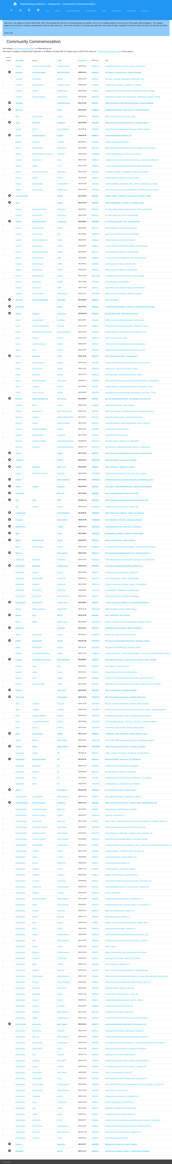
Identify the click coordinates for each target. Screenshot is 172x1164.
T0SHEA (60, 964)
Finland (18, 320)
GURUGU (60, 703)
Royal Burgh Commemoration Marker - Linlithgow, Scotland (126, 839)
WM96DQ (95, 166)
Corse (34, 350)
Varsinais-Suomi (38, 320)
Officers (131, 11)
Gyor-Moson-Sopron (39, 473)
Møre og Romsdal (38, 609)
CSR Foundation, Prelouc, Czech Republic (120, 264)
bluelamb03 (61, 148)
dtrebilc (59, 405)
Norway (18, 609)
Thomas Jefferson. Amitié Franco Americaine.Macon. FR (125, 332)
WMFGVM (95, 172)
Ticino (34, 778)
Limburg (35, 572)
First (57, 11)
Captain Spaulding (63, 982)
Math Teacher (62, 1072)
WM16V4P (95, 584)
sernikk (59, 634)
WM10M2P (96, 827)
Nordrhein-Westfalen (39, 429)
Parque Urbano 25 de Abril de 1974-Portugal (121, 672)
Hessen (35, 423)
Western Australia (38, 97)
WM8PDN (95, 1084)
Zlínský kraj (36, 287)
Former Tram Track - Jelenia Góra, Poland (120, 634)
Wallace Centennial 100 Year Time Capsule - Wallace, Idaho (126, 922)
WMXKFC (95, 766)
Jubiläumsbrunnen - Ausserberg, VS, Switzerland (122, 784)
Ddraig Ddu (61, 821)
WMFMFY (95, 281)
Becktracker (61, 559)
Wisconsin (36, 1132)
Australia (18, 66)
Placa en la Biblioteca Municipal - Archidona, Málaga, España (127, 703)
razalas (59, 684)
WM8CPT (95, 596)
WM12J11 (95, 246)
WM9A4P (95, 869)
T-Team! (60, 506)
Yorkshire (35, 851)
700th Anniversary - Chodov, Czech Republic (121, 228)
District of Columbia (39, 899)
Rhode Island (37, 1078)
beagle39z (61, 1006)
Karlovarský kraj (38, 228)
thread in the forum (11, 28)
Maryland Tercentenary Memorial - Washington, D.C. (124, 899)
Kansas (35, 946)
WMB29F (95, 178)
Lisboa (34, 672)
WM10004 (95, 429)
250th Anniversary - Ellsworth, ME (117, 964)
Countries (91, 11)
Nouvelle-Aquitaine (39, 380)
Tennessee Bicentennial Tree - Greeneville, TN (121, 1096)
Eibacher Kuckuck (63, 423)
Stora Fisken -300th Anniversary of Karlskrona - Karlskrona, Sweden (129, 740)
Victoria (35, 91)
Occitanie (35, 386)
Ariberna (60, 678)
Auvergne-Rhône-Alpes (40, 326)
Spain (17, 703)
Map (104, 11)
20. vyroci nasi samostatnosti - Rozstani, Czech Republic (125, 258)
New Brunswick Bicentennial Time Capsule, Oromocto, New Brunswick (130, 148)
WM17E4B (95, 709)
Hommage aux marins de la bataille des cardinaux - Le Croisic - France (130, 392)
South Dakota (37, 1090)
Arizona (35, 863)
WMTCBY (95, 1078)
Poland (17, 634)
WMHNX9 (95, 184)
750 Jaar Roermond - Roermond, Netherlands (121, 572)
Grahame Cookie (63, 66)
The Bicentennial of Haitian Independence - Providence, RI (126, 1078)
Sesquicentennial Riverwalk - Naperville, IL (120, 928)
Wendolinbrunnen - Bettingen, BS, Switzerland (121, 766)
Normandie (36, 374)
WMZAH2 (95, 572)
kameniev (60, 1031)
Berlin (34, 405)
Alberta (34, 129)
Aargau (35, 753)
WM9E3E (95, 881)
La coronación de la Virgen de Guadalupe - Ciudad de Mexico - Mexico (130, 547)
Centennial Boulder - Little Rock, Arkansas (120, 869)
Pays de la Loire (38, 392)
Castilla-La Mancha (39, 715)
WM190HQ (96, 703)
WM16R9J (95, 678)
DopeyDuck (61, 863)
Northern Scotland (38, 815)
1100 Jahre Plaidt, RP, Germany (116, 435)
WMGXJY (95, 753)
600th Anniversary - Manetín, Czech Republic (121, 270)
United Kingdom (21, 796)
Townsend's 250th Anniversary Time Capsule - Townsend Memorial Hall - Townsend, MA (136, 976)
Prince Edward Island (40, 172)
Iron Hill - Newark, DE (113, 893)
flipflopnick (61, 809)
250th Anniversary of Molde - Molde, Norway (121, 609)
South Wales (36, 821)
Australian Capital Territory (41, 66)
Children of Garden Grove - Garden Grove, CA (121, 875)
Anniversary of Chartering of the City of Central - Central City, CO (128, 881)
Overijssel (35, 584)
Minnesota (36, 988)
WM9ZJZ (95, 1126)
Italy (16, 506)
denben (59, 79)
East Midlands (37, 796)
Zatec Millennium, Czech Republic (117, 281)
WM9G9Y (95, 982)
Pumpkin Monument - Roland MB (117, 142)
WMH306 (95, 264)
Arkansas (35, 869)
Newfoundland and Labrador (42, 154)
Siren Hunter (61, 988)
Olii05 (59, 258)
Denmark (18, 293)
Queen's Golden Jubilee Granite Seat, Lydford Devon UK (125, 827)
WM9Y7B (95, 1114)
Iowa (34, 940)
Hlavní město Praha (39, 209)
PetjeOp (60, 815)
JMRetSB (60, 326)
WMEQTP (95, 91)
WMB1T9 (95, 1108)
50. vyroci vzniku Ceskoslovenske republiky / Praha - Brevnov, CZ (128, 209)
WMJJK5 (95, 423)
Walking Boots (62, 293)
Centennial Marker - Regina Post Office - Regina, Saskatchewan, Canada (131, 184)
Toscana (35, 506)
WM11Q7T (95, 338)
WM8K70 (95, 1000)
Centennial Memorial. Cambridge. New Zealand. (122, 596)
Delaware (35, 893)
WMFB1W (95, 1006)
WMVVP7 (95, 435)
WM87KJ (95, 887)
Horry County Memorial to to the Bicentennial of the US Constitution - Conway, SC (134, 1084)
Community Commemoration (24, 48)
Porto (34, 678)
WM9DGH (95, 988)
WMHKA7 (95, 1048)
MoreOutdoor (62, 827)
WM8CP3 (95, 875)
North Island (36, 596)
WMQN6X (95, 344)
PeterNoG (60, 142)
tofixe (59, 666)
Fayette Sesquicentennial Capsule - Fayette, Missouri (124, 1000)
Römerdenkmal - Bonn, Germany (117, 429)
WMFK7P (95, 215)
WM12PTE (95, 590)
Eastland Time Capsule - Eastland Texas (119, 1102)
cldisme (60, 928)
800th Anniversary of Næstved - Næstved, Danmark (123, 293)
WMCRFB (95, 1012)
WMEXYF (95, 796)
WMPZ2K (95, 994)
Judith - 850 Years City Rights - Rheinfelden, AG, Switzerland (127, 753)
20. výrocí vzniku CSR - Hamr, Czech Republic (121, 215)
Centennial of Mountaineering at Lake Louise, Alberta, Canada (127, 129)
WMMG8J (95, 240)
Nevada (35, 1018)
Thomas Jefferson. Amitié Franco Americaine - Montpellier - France (129, 386)
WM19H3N (96, 154)
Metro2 (59, 1120)
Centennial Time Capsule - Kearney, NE (119, 1012)
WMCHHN (95, 148)
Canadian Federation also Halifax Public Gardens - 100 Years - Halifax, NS (132, 160)
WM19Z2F (95, 116)
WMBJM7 (95, 899)
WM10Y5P (95, 447)
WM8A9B (95, 1120)
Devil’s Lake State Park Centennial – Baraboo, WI (123, 1132)
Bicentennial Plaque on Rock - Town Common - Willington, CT (127, 887)
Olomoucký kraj (37, 258)
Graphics (116, 11)
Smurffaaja (61, 320)
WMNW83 (95, 380)
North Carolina (37, 1042)
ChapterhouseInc (63, 952)
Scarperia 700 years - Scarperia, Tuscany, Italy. (122, 506)
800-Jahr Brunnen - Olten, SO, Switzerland (120, 772)
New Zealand (20, 596)
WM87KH (95, 904)
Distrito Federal (37, 547)
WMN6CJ (95, 79)
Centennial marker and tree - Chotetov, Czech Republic (125, 276)
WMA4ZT (95, 1018)
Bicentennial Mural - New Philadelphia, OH (120, 1054)
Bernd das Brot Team (64, 411)
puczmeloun (61, 215)
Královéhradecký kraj (39, 240)
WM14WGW (96, 622)
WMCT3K (95, 672)
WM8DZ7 (95, 952)
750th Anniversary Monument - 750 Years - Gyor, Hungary (125, 473)
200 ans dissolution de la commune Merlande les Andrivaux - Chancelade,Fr (132, 380)
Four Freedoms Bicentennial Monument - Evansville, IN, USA (127, 934)
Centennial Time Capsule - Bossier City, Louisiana (123, 958)
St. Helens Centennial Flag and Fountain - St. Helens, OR (125, 1066)
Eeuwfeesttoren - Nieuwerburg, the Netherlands (122, 590)
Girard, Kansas (110, 946)
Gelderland (36, 559)
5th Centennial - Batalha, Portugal (117, 666)
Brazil (17, 116)
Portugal (18, 653)
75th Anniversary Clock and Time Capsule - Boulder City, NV (126, 1018)
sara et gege (61, 380)
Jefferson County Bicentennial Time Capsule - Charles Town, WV (128, 1126)
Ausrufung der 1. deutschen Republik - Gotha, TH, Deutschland (127, 447)
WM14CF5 (95, 634)
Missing (145, 11)
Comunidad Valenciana (40, 721)
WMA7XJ (95, 946)
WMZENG (95, 405)
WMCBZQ (95, 129)
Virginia (35, 1114)
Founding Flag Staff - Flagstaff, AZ (117, 863)
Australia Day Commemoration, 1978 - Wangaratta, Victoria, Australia (130, 91)
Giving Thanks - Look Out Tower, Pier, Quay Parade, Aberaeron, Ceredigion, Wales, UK (136, 821)
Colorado (35, 881)
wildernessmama (63, 940)
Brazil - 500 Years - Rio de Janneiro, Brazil (120, 116)
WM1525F (95, 350)
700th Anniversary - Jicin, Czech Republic (120, 240)
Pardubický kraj (37, 264)
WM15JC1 (95, 916)
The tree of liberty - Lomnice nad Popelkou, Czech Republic (126, 246)
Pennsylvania (37, 1072)
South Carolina (37, 1084)
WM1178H (95, 441)
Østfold (34, 622)
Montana (35, 1006)
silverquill (60, 1054)
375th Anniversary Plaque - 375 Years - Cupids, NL (123, 154)
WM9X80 (95, 1036)
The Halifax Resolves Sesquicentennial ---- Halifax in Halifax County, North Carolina (135, 1042)
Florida (34, 904)
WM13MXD (96, 293)
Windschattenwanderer (65, 417)
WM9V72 (95, 1031)
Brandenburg (37, 411)
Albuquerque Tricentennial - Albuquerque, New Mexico (124, 1031)
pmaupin (60, 362)
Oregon (35, 1066)
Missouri (35, 1000)
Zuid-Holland (36, 590)
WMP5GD (95, 160)
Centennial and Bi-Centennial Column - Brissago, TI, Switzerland (128, 778)
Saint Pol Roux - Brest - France (116, 338)
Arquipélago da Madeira (40, 653)
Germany (18, 405)
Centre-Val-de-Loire (39, 344)
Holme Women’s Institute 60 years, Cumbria (121, 809)
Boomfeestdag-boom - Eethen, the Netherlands (122, 578)
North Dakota (37, 1048)
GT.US (59, 166)
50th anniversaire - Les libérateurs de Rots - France (123, 374)
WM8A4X (95, 910)
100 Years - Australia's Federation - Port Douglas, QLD (124, 79)
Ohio (34, 1054)
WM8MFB (95, 1066)
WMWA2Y (95, 374)
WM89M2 (95, 1060)
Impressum (6, 1162)
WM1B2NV (96, 653)
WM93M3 (95, 142)
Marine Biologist (63, 184)
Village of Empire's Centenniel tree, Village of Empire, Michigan (127, 982)
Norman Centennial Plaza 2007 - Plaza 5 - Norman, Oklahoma (127, 1060)
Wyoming (35, 1138)
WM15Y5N (95, 740)
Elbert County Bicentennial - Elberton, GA (120, 910)
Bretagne (35, 338)
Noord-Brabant (37, 578)
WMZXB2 (95, 411)
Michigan (35, 982)
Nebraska (35, 1012)
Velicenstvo (61, 209)
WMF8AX (95, 209)
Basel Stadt (36, 766)
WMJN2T (95, 326)
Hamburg (35, 417)
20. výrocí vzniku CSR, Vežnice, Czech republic (122, 234)
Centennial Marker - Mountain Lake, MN (119, 988)
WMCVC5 (95, 1090)
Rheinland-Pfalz (38, 435)
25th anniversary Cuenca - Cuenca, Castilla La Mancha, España (128, 715)
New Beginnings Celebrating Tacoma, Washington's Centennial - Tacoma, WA (133, 1120)
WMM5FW (95, 1132)
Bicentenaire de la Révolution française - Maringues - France (126, 326)
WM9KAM (95, 934)
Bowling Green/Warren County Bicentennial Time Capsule (125, 952)
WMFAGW (95, 234)
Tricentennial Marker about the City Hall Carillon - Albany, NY (126, 1036)
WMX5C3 (95, 287)
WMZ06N (95, 85)
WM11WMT (96, 276)
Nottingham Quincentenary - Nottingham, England (123, 796)
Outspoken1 (61, 881)
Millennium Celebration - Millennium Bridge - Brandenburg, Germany (129, 411)
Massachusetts (37, 976)
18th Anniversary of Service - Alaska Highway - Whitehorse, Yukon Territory (132, 189)
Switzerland (19, 753)
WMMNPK (95, 332)
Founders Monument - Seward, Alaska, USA (121, 857)
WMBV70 (95, 1138)
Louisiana (35, 958)
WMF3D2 (95, 778)
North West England (39, 809)
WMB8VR (95, 940)
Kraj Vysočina (37, 234)
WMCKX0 (95, 970)
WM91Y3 (95, 958)
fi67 (58, 753)
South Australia (37, 85)
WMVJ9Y (95, 386)
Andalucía (36, 703)
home (15, 4)
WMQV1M (95, 258)
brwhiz (59, 1048)
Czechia (18, 209)
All (47, 11)
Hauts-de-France (38, 362)
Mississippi (36, 994)
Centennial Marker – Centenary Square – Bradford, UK (124, 851)
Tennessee (36, 1096)
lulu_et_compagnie (64, 332)
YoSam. (60, 946)
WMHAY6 (95, 666)
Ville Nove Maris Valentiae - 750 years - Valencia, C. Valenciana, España (131, 721)
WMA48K (95, 976)
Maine (34, 964)
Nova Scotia (36, 160)
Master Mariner (62, 833)
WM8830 (95, 1102)
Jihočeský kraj (37, 215)
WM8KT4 (95, 863)
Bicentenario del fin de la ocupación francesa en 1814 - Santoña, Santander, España (135, 709)
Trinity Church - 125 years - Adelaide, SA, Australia (123, 85)
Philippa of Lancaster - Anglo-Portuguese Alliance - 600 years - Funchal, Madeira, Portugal (137, 653)
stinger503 (61, 154)
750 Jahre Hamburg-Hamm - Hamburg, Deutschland (124, 417)
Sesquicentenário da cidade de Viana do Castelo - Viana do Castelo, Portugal (132, 684)
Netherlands (19, 559)
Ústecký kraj (36, 281)
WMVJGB (95, 362)
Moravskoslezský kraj (40, 252)
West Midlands (37, 845)
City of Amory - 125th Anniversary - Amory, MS (121, 994)
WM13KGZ (96, 727)
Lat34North (61, 910)
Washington (36, 1120)
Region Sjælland (38, 293)
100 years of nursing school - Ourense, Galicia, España (125, 727)
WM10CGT (96, 66)
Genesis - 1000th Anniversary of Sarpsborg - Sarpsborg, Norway (128, 622)
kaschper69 (61, 435)
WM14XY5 (95, 893)
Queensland (36, 79)
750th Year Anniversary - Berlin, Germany (120, 405)
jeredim (59, 368)
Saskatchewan (37, 184)
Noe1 (59, 234)
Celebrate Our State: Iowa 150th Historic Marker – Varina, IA (126, 940)
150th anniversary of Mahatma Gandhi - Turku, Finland (124, 320)
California (35, 875)
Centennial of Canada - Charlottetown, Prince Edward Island (126, 172)
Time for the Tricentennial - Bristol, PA (118, 1072)
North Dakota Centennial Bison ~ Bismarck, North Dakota (125, 1048)
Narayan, (60, 429)
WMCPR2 (95, 684)
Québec (35, 178)
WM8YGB (95, 1072)
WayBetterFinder (63, 934)
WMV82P (95, 845)
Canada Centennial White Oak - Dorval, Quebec (122, 178)
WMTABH (95, 270)
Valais (34, 784)
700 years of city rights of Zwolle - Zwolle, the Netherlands (125, 584)
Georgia (35, 910)
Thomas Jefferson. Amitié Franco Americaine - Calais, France (127, 362)
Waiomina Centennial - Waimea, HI (117, 916)
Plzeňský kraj (37, 270)
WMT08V (95, 772)
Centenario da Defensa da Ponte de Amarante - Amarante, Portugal (129, 678)
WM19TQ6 (95, 715)
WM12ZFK (95, 578)
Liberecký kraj (37, 246)
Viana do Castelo (38, 684)
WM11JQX (95, 368)
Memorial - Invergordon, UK (115, 815)
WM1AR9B (96, 473)
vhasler (59, 1096)
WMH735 (95, 228)
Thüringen (36, 447)
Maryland (35, 970)
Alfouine (60, 338)
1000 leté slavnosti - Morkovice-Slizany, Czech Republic (125, 287)
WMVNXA (95, 417)
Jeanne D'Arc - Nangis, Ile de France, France (121, 368)
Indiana (35, 934)
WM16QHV (96, 506)
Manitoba (35, 142)
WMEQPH (95, 97)
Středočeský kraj (38, 276)
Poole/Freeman (62, 845)
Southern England (38, 833)
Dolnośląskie (36, 634)
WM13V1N (95, 559)
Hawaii (34, 916)
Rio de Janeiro (37, 116)
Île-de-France (37, 368)
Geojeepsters (62, 1102)
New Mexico (36, 1031)
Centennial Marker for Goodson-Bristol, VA (120, 1114)
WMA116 (95, 1096)
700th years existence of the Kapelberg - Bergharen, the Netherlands (129, 559)
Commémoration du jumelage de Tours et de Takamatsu (125, 344)
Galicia (34, 727)
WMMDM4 (95, 839)
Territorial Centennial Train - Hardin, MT (119, 1006)
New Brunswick (37, 148)
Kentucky (35, 952)
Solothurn (35, 772)
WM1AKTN (96, 721)
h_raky (59, 672)
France (17, 326)
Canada (18, 129)
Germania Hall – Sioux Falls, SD (116, 1090)
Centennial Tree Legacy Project (116, 1138)
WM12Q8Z (95, 189)
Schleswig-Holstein (39, 441)
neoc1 (59, 160)
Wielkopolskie (37, 647)
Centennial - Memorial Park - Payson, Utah (120, 1108)
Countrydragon (62, 1042)
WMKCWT (95, 833)
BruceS (59, 178)
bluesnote (60, 893)
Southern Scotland (39, 839)
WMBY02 (95, 1054)
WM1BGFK (96, 815)
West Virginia (37, 1126)
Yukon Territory (37, 189)
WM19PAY (95, 392)
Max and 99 (61, 1060)
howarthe (60, 1066)
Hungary (18, 473)
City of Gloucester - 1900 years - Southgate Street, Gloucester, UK (129, 833)
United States (20, 857)
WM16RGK (96, 784)
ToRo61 (60, 228)
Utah (34, 1108)
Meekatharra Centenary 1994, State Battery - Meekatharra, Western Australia (132, 97)
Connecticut (36, 887)
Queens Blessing (63, 129)
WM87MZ (95, 1042)
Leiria (34, 666)
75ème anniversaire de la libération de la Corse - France (125, 350)
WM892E (95, 922)
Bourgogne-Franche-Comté (42, 332)
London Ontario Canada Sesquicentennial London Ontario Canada (129, 166)
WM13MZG (96, 647)
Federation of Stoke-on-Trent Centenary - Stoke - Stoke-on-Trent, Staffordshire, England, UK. (138, 845)
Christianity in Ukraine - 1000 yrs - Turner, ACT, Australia (125, 66)
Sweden (18, 740)
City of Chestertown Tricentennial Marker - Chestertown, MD (126, 970)
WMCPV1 (95, 821)
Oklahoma (36, 1060)
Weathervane (62, 189)
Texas (34, 1102)
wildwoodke (61, 172)
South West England (39, 827)
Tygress (60, 857)
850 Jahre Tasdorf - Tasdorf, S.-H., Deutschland (122, 441)
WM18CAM (96, 547)
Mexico (18, 547)
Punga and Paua (63, 596)
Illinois (34, 928)
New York (35, 1036)
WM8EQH (95, 928)
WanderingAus (62, 91)
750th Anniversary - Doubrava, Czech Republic (122, 252)
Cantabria (35, 709)
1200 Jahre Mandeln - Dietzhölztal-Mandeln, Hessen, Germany (127, 423)
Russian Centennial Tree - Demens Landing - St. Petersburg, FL (128, 904)
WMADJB (95, 851)
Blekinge (35, 740)
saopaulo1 (61, 875)
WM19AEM (96, 609)
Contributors (73, 11)
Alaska (34, 857)
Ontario (35, 166)
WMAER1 (95, 809)
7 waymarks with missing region (108, 51)
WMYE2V (95, 252)
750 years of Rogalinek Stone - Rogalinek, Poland (123, 647)
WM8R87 (95, 857)
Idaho (34, 922)
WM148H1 (95, 320)
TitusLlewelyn (62, 958)
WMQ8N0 (95, 964)
